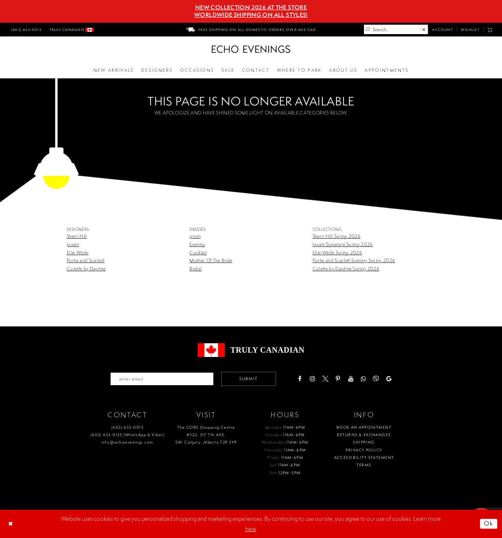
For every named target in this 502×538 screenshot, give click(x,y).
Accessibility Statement (364, 457)
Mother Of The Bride (210, 260)
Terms (363, 464)
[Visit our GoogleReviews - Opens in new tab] (389, 379)
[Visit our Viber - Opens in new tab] (376, 379)
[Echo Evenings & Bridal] (251, 49)
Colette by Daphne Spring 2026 (346, 268)
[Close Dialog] (11, 524)
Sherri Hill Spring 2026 (336, 236)
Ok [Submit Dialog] (489, 524)
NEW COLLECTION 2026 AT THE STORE (251, 7)
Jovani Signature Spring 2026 (343, 244)
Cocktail (198, 252)
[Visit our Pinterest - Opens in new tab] (338, 379)
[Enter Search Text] (396, 29)
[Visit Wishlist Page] (470, 29)
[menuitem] (25, 29)
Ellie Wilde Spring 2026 (337, 252)
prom (194, 236)
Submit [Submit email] (248, 378)
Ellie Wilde (78, 252)
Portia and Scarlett (85, 260)
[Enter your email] (162, 379)
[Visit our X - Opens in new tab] (325, 379)
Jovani (73, 244)
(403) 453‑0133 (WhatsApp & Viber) (127, 434)
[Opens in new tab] (299, 70)
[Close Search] (424, 30)
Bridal (195, 268)
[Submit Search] (368, 30)
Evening (197, 244)
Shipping (364, 442)
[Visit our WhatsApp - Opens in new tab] (363, 379)
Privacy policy (364, 450)
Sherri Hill (77, 236)
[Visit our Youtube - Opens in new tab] (350, 379)
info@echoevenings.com (127, 442)
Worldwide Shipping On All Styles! (251, 15)
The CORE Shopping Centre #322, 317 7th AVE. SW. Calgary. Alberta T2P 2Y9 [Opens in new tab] (206, 435)
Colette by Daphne (86, 268)
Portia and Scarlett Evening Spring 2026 (354, 260)
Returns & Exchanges (364, 434)
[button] (490, 29)
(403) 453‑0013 (127, 427)
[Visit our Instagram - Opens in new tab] (312, 379)
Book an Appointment (363, 427)
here (250, 529)
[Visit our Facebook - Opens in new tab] (299, 379)
